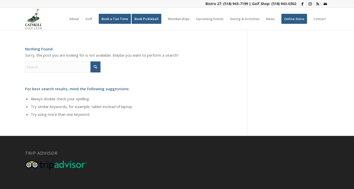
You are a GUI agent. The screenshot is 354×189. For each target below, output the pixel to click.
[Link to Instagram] (310, 4)
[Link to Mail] (325, 4)
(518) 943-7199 (235, 3)
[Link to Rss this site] (317, 4)
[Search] (62, 66)
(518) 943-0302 (283, 3)
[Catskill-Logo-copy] (33, 19)
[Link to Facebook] (302, 4)
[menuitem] (74, 19)
